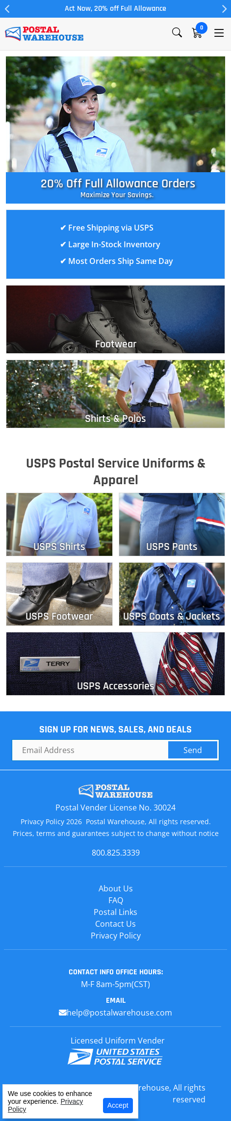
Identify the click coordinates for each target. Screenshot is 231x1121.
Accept (117, 1105)
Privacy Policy (116, 935)
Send (192, 750)
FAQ (115, 900)
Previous (7, 9)
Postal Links (115, 912)
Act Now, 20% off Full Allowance (115, 8)
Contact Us (115, 923)
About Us (116, 888)
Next (224, 9)
